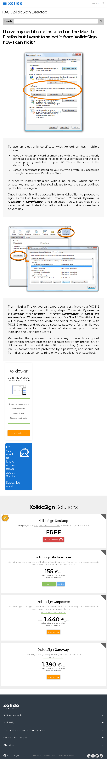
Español (10, 756)
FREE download (51, 540)
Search (8, 21)
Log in (60, 584)
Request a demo (17, 433)
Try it (48, 584)
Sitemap (72, 755)
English (96, 3)
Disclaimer (46, 755)
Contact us (53, 632)
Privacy (54, 755)
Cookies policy (63, 755)
